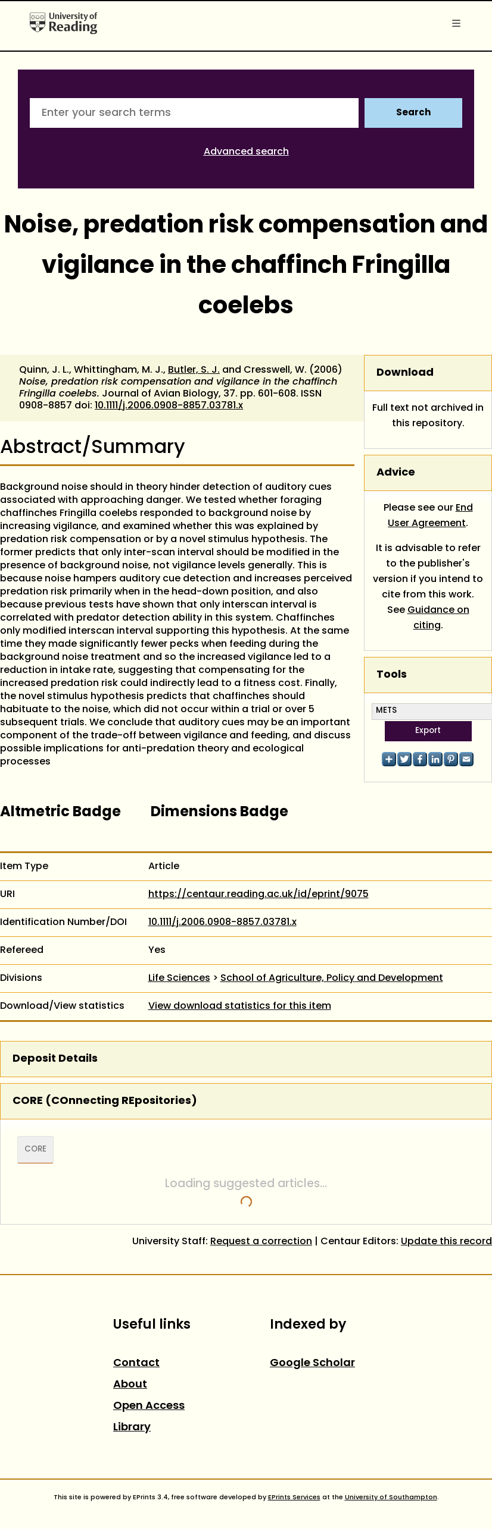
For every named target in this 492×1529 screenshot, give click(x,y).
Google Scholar (312, 1363)
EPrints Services (294, 1497)
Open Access (149, 1406)
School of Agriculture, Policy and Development (331, 978)
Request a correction (261, 1242)
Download (405, 373)
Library (132, 1427)
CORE (35, 1149)
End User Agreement (430, 516)
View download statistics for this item (239, 1006)
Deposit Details (55, 1059)
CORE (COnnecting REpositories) (105, 1101)
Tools (391, 675)
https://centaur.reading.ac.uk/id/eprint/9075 (258, 894)
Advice (395, 473)
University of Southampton (391, 1497)
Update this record (446, 1242)
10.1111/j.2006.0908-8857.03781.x (169, 406)
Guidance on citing (438, 618)
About (130, 1385)
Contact (136, 1363)
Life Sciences (179, 978)
